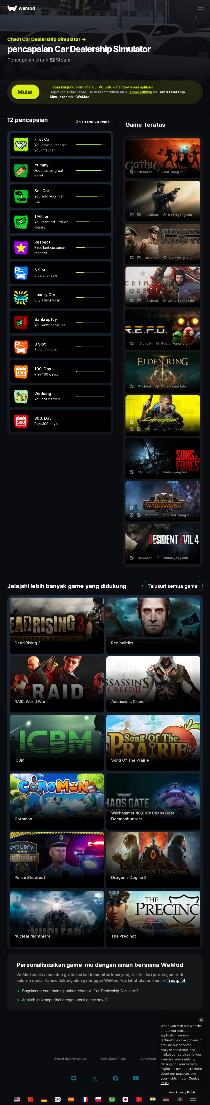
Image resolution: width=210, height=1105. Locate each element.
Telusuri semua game (173, 586)
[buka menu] (201, 8)
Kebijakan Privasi (113, 1058)
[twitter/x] (95, 1078)
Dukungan (148, 1058)
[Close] (201, 1020)
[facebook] (115, 1079)
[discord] (73, 1079)
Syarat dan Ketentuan (70, 1058)
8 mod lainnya (140, 92)
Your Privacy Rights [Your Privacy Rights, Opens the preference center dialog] (182, 1092)
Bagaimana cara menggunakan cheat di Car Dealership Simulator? (80, 990)
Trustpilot (176, 980)
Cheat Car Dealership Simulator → (46, 39)
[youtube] (136, 1078)
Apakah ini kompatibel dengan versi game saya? (65, 999)
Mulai (24, 91)
